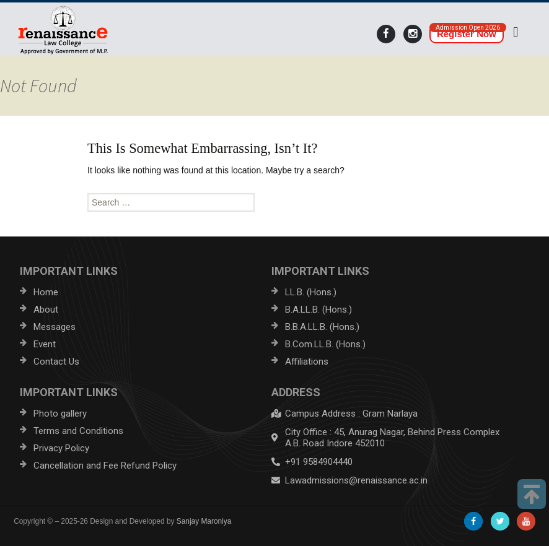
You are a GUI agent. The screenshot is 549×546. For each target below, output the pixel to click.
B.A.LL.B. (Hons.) (318, 309)
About (45, 309)
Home (45, 292)
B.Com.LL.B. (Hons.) (325, 344)
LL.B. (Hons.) (310, 292)
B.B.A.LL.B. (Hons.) (322, 326)
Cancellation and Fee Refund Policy (105, 465)
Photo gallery (60, 413)
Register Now (466, 33)
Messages (54, 326)
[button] (516, 32)
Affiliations (306, 361)
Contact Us (56, 361)
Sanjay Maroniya (204, 521)
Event (44, 344)
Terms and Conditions (78, 430)
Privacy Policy (61, 448)
